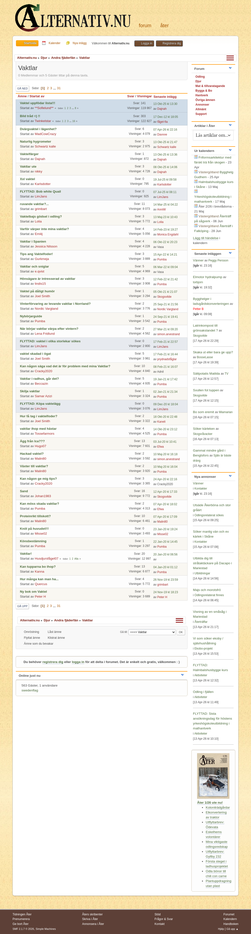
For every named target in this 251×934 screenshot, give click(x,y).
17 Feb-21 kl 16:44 (165, 354)
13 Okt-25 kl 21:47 (165, 142)
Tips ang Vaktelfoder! (36, 254)
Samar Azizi (43, 396)
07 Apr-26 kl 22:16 (165, 129)
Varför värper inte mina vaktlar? (44, 229)
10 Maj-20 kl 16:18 (165, 454)
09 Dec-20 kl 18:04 (165, 404)
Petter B (198, 309)
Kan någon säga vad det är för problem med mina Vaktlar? (65, 366)
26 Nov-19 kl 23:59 (165, 579)
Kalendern (230, 919)
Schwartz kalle (45, 146)
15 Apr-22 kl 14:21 (165, 254)
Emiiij (39, 234)
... (55, 88)
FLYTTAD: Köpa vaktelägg (40, 404)
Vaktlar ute (28, 166)
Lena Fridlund (45, 333)
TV (226, 373)
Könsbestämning (33, 541)
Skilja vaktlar (30, 391)
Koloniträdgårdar (218, 807)
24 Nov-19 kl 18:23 (165, 592)
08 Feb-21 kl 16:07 (165, 367)
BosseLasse (205, 357)
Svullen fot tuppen (206, 390)
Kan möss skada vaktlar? (39, 503)
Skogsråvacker (202, 434)
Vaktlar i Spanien (33, 241)
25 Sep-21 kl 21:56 (165, 304)
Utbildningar (202, 573)
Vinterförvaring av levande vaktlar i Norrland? (55, 304)
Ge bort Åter (20, 924)
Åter (164, 25)
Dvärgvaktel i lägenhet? (38, 129)
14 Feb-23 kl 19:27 (165, 229)
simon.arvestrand (168, 334)
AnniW (161, 209)
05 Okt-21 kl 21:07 (165, 292)
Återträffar (200, 622)
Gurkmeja (42, 259)
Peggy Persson (218, 260)
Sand (24, 491)
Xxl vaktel (27, 179)
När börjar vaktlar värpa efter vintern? (49, 329)
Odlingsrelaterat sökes (209, 515)
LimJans (41, 196)
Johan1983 (43, 496)
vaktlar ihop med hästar (38, 428)
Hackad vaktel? (32, 453)
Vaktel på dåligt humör (37, 291)
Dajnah (162, 109)
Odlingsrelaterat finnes (209, 595)
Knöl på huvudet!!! (34, 528)
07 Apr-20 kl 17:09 (165, 516)
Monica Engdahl (167, 234)
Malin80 (40, 458)
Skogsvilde (164, 296)
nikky (38, 171)
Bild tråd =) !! (30, 116)
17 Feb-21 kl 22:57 (165, 342)
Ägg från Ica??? (32, 441)
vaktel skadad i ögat (35, 354)
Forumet (228, 914)
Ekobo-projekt (203, 648)
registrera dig (52, 662)
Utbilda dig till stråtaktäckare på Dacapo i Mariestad (212, 563)
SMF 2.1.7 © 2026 (23, 928)
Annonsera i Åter (93, 924)
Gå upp (22, 606)
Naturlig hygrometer (35, 141)
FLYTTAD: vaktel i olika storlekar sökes (50, 341)
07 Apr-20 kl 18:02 (165, 504)
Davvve (162, 134)
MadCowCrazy (45, 134)
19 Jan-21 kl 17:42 (165, 379)
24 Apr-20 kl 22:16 (165, 479)
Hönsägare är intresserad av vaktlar (47, 279)
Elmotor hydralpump (208, 277)
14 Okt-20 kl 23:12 (165, 429)
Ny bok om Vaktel (33, 591)
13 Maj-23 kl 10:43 (165, 217)
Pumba (162, 259)
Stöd (158, 914)
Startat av (36, 96)
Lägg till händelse (205, 238)
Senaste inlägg (167, 96)
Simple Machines (46, 928)
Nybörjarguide (31, 316)
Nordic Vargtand (46, 308)
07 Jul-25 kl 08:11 (165, 192)
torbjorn (198, 282)
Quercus (41, 584)
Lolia (38, 221)
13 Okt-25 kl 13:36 (165, 154)
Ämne (22, 96)
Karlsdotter (42, 184)
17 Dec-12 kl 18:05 (165, 117)
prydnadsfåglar (167, 359)
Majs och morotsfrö (207, 590)
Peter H (40, 596)
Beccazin (41, 383)
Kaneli (161, 421)
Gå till (123, 631)
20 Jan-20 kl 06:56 (165, 554)
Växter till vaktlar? (34, 466)
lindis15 (40, 283)
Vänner (198, 260)
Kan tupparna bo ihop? (38, 566)
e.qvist (39, 271)
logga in (78, 662)
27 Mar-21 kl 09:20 (165, 329)
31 (59, 88)
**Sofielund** (44, 108)
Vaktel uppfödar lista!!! (37, 103)
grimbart (41, 209)
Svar (130, 96)
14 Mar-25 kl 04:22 (165, 204)
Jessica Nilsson (46, 246)
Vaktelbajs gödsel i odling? (41, 216)
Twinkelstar (43, 121)
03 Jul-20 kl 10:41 (165, 441)
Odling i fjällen (203, 692)
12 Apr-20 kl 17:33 (165, 491)
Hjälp (221, 928)
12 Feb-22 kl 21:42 (165, 279)
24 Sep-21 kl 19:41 (165, 317)
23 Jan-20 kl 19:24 (165, 529)
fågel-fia (162, 121)
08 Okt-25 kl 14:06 (165, 167)
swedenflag (30, 690)
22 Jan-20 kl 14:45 (165, 541)
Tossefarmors (44, 433)
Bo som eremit (203, 412)
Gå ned (22, 88)
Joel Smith (42, 296)
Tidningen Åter (22, 914)
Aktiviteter (200, 675)
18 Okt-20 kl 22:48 (165, 416)
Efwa (160, 446)
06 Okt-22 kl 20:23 (165, 242)
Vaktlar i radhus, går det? (39, 379)
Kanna (39, 571)
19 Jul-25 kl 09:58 (165, 179)
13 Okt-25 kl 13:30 (165, 104)
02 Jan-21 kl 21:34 (165, 391)
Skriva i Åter (90, 919)
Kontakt (160, 924)
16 (73, 121)
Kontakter (200, 488)
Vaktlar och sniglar (34, 266)
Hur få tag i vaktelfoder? (38, 416)
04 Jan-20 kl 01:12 (165, 567)
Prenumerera (21, 919)
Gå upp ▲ (232, 928)
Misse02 (41, 533)
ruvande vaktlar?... (34, 204)
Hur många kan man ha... (39, 579)
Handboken (230, 924)
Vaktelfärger (29, 154)
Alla (77, 558)
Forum (145, 25)
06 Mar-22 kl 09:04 (165, 267)
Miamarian (226, 412)
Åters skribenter (92, 914)
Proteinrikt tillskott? (35, 516)
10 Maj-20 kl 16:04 (165, 466)
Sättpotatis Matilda (206, 373)
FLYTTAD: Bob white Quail (40, 191)
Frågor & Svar (164, 919)
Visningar (144, 96)
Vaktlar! (26, 553)
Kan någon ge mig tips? (38, 478)
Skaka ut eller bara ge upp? (213, 352)
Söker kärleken (204, 428)
